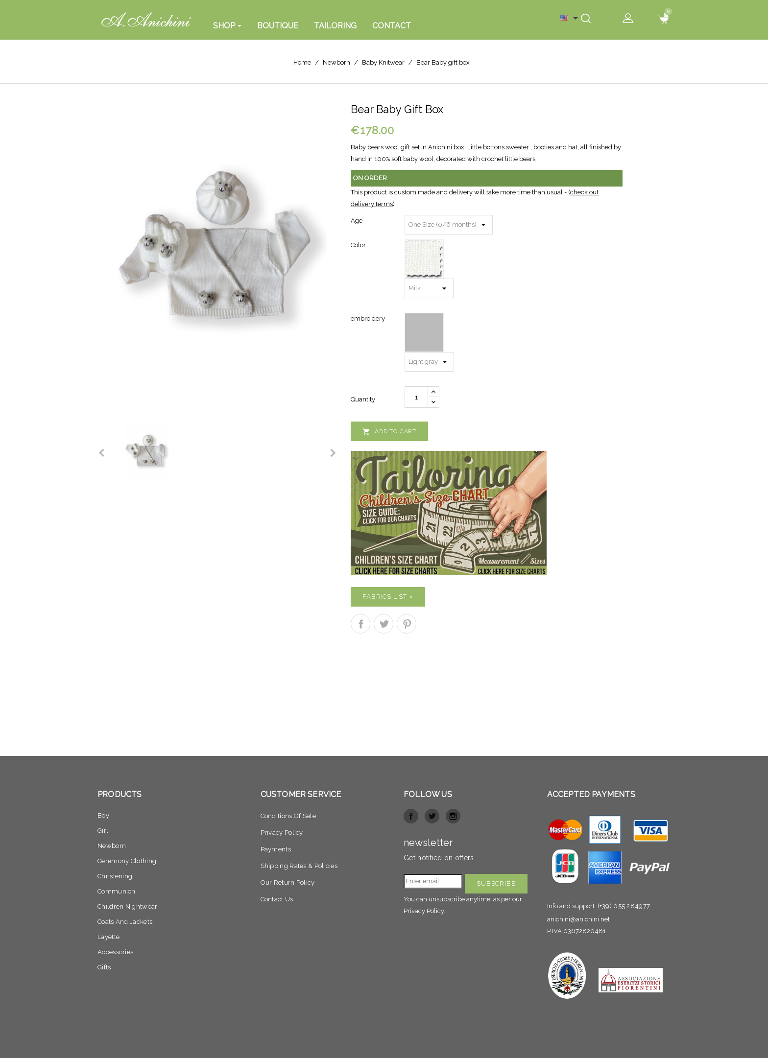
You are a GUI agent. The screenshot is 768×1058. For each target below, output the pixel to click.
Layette (108, 936)
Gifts (104, 967)
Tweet (383, 623)
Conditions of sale (288, 816)
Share (360, 623)
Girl (102, 830)
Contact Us (277, 899)
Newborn (111, 845)
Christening (114, 876)
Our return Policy (288, 882)
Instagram (453, 816)
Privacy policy (282, 832)
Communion (116, 891)
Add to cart (389, 432)
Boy (103, 815)
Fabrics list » (387, 596)
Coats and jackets (124, 921)
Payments (276, 849)
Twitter (432, 816)
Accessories (115, 952)
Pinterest (406, 623)
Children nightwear (127, 906)
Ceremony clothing (126, 861)
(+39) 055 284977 (624, 906)
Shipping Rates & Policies (299, 866)
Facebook (411, 816)
